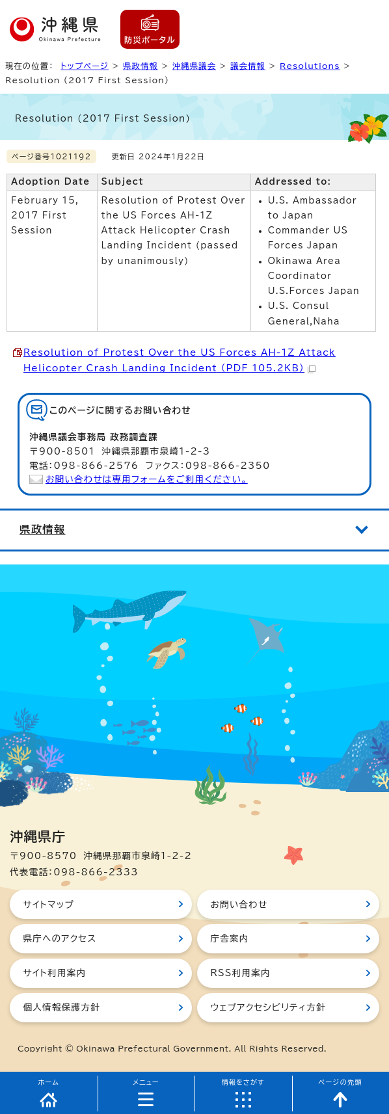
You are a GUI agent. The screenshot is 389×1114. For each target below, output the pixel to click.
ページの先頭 (340, 1082)
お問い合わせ (238, 904)
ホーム (48, 1082)
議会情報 (247, 66)
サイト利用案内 (54, 972)
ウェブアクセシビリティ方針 (268, 1007)
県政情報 (140, 66)
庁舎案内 (229, 938)
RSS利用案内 (240, 972)
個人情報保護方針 (61, 1007)
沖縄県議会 (194, 66)
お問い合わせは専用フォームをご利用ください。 (147, 479)
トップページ (84, 66)
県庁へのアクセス (59, 938)
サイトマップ (48, 904)
